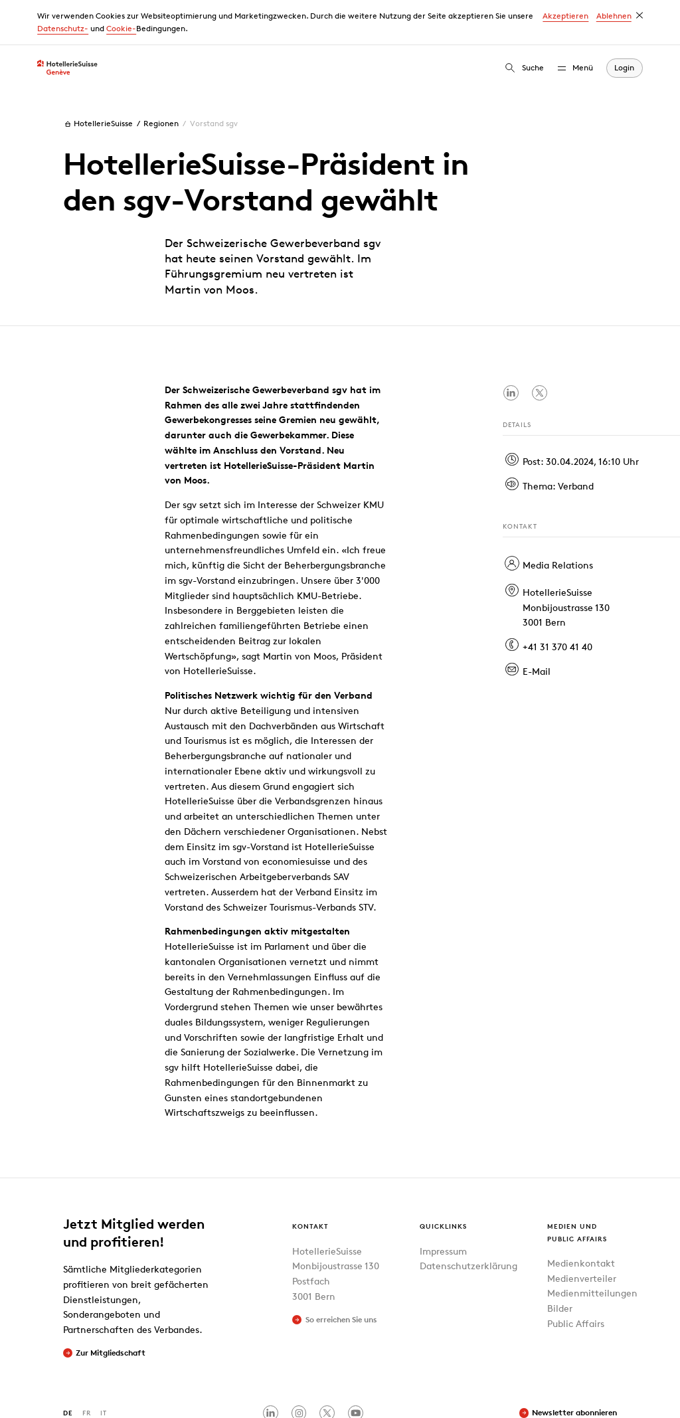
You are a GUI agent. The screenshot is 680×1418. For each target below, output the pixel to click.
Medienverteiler (581, 1232)
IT (103, 1367)
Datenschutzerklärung (468, 1220)
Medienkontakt (581, 1217)
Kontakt (310, 1180)
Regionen (161, 78)
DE (68, 1367)
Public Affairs (575, 1277)
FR (86, 1367)
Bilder (559, 1263)
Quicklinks (443, 1180)
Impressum (443, 1205)
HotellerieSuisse (98, 78)
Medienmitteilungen (592, 1247)
